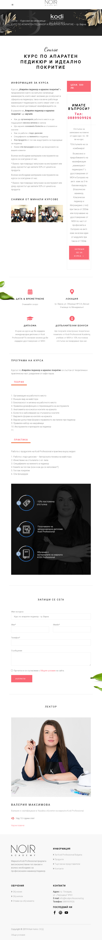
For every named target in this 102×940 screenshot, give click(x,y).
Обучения (17, 891)
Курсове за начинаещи (32, 20)
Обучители (18, 896)
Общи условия (18, 935)
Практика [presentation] (21, 440)
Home (14, 20)
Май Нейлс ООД (36, 929)
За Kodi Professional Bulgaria (68, 854)
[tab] (19, 382)
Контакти (59, 868)
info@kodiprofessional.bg (72, 898)
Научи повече (17, 825)
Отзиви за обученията (23, 901)
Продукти (59, 859)
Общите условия (48, 670)
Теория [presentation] (19, 382)
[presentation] (17, 213)
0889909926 (69, 901)
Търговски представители (67, 864)
